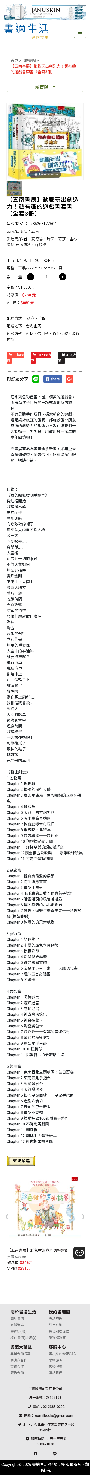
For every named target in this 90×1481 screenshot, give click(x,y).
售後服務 (55, 1367)
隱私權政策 (57, 1338)
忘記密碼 (55, 1319)
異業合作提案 (20, 1354)
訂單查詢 (55, 1325)
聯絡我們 (55, 1373)
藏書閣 (30, 60)
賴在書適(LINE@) (23, 1338)
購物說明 (55, 1360)
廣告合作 (17, 1373)
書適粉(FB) (18, 1332)
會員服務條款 (59, 1332)
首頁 (14, 60)
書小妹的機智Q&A (62, 1354)
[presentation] (7, 1216)
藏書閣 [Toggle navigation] (45, 87)
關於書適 (17, 1319)
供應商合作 (18, 1360)
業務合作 (17, 1367)
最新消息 (17, 1325)
